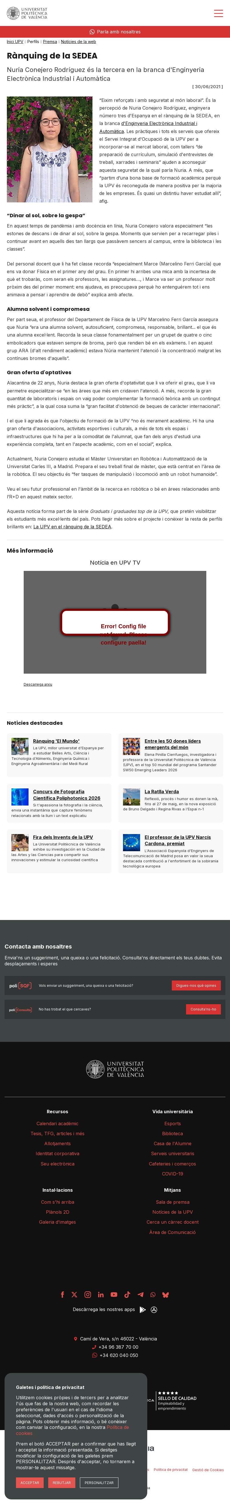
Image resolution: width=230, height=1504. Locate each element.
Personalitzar (99, 1483)
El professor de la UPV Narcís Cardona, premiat (178, 840)
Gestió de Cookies (208, 1470)
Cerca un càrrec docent (173, 1222)
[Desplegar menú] (218, 13)
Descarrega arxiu (38, 684)
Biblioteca (172, 1133)
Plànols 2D (57, 1212)
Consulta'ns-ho (203, 1009)
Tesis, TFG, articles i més (57, 1133)
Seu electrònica (57, 1164)
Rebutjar (62, 1483)
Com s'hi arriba (57, 1202)
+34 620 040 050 (115, 1355)
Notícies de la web (78, 41)
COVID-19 (172, 1174)
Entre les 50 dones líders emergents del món (173, 744)
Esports (172, 1123)
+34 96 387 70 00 (115, 1347)
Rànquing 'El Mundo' (56, 741)
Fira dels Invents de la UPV (63, 837)
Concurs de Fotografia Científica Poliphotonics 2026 (66, 795)
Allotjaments (57, 1143)
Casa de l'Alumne (172, 1143)
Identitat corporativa (57, 1153)
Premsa (50, 41)
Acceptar (30, 1483)
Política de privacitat (171, 1469)
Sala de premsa (172, 1202)
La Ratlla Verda (162, 791)
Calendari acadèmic (57, 1123)
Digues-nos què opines (196, 985)
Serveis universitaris (172, 1153)
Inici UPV (15, 41)
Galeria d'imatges (57, 1222)
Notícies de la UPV (172, 1212)
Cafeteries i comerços (172, 1164)
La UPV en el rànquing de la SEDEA (72, 526)
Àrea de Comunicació (172, 1232)
